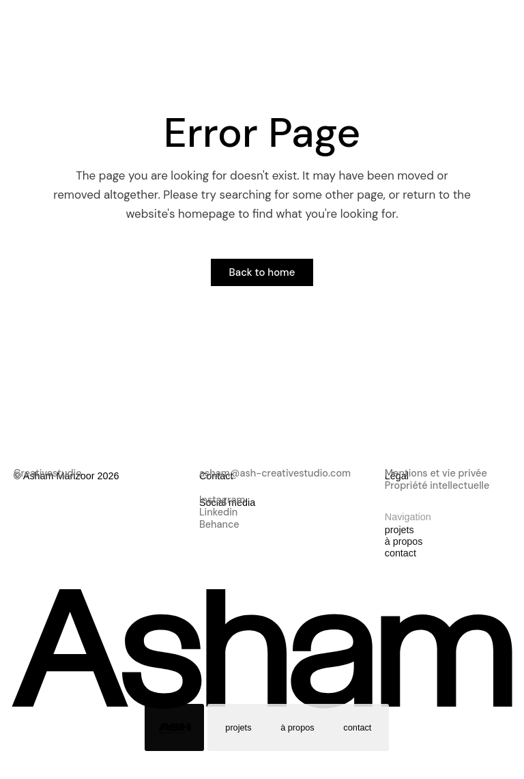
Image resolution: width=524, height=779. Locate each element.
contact (358, 727)
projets (238, 727)
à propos (297, 727)
